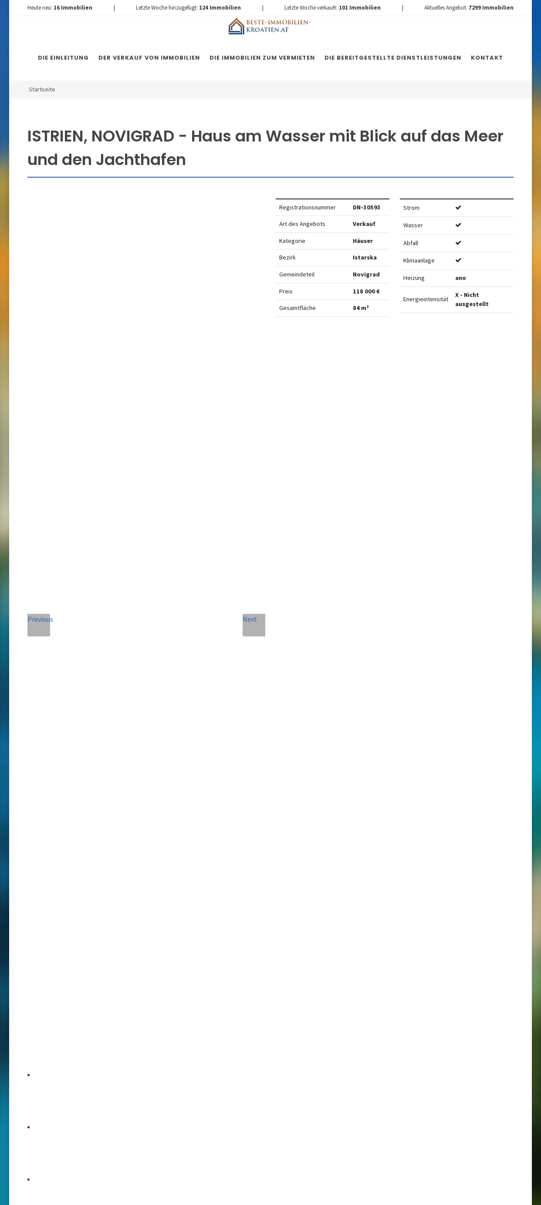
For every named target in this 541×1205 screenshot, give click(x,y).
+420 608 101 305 (90, 905)
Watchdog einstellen (414, 350)
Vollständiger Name (196, 789)
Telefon (172, 829)
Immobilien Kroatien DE (182, 1193)
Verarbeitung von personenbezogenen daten (222, 967)
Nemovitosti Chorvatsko (251, 1193)
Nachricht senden (250, 1040)
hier (455, 968)
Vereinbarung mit (222, 967)
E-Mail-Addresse (289, 789)
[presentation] (250, 1005)
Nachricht (177, 869)
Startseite (42, 89)
